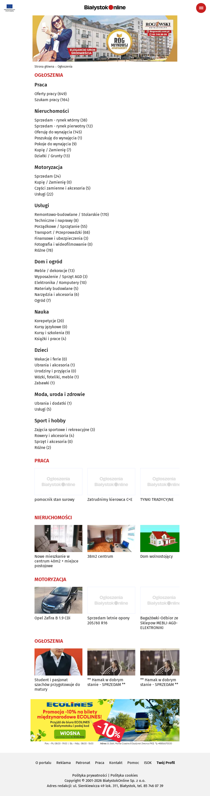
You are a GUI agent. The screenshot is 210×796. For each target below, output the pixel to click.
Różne (40, 250)
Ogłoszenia (65, 66)
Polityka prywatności (89, 775)
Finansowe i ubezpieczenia (59, 238)
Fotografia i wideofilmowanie (61, 244)
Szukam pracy (47, 99)
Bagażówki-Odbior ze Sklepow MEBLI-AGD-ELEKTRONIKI (159, 623)
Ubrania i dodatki (50, 403)
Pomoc (133, 762)
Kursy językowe (48, 326)
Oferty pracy (46, 93)
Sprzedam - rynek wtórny (57, 120)
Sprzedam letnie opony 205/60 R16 (108, 620)
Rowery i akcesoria (51, 435)
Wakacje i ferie (48, 359)
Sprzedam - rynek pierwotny (60, 126)
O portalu (43, 762)
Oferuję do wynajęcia (53, 132)
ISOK (148, 762)
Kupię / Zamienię (50, 150)
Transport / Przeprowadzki (58, 232)
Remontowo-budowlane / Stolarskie (67, 214)
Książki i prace (47, 338)
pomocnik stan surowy (54, 499)
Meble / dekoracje (51, 270)
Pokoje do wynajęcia (53, 144)
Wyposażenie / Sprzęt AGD (58, 276)
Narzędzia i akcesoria (54, 294)
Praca (99, 762)
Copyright (73, 780)
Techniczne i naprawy (54, 220)
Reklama (63, 762)
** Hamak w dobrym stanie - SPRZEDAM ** (106, 682)
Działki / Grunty (49, 156)
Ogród (40, 300)
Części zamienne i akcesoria (60, 188)
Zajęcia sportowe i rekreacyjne (62, 429)
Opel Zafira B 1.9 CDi (52, 618)
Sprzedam (44, 176)
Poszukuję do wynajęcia (56, 138)
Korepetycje (45, 320)
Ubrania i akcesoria (52, 365)
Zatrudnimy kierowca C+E (110, 499)
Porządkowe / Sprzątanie (57, 226)
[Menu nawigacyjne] (201, 8)
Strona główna (44, 66)
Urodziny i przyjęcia (52, 371)
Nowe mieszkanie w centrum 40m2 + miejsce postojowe (56, 561)
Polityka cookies (124, 775)
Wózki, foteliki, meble (54, 377)
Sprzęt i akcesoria (51, 441)
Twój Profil (166, 762)
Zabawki (42, 383)
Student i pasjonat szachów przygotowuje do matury (57, 684)
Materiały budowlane (54, 288)
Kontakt (115, 762)
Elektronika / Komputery (57, 282)
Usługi (40, 194)
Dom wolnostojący (156, 556)
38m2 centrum (100, 556)
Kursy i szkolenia (49, 332)
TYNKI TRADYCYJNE (157, 499)
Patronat (83, 762)
